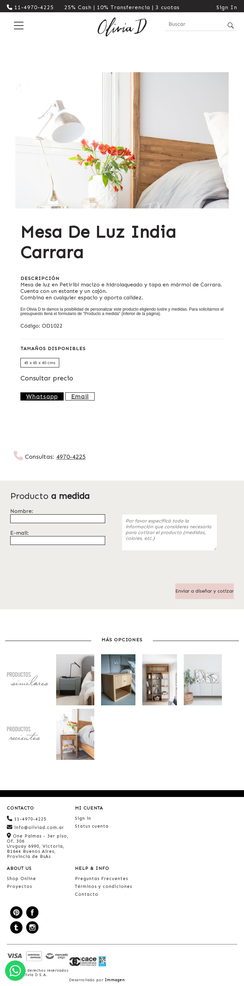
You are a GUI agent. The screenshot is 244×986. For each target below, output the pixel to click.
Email (80, 396)
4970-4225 (71, 456)
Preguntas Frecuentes (101, 878)
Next (235, 140)
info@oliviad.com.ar (35, 827)
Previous (8, 140)
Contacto (86, 894)
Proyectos (19, 886)
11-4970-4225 (30, 7)
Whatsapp (42, 396)
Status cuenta (92, 826)
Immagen (115, 980)
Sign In (226, 7)
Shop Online (21, 878)
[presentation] (174, 570)
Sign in (83, 818)
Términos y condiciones (103, 886)
